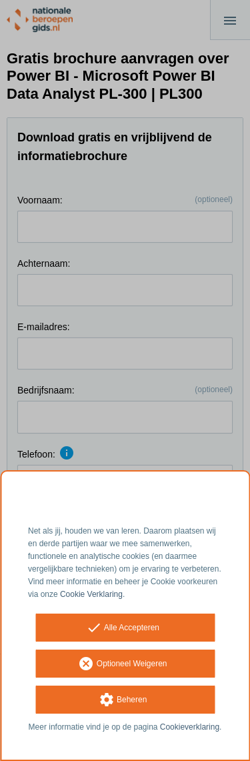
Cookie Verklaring (91, 594)
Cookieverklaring (189, 727)
